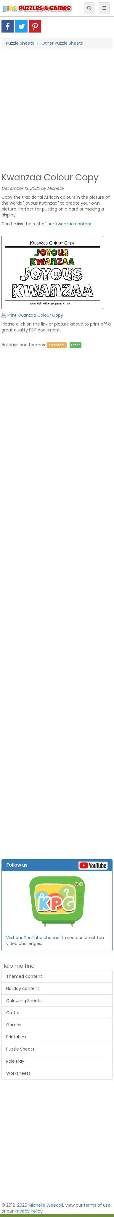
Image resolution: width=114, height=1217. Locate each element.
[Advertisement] (55, 109)
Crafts (12, 1013)
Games (13, 1025)
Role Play (15, 1061)
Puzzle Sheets (20, 43)
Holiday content (22, 988)
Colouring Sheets (23, 1001)
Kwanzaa (56, 345)
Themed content (24, 976)
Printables (16, 1037)
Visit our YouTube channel (33, 938)
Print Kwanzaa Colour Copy (32, 315)
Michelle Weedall (45, 1205)
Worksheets (18, 1073)
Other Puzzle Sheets (62, 43)
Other (75, 345)
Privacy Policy (29, 1211)
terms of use (97, 1205)
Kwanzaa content (73, 224)
